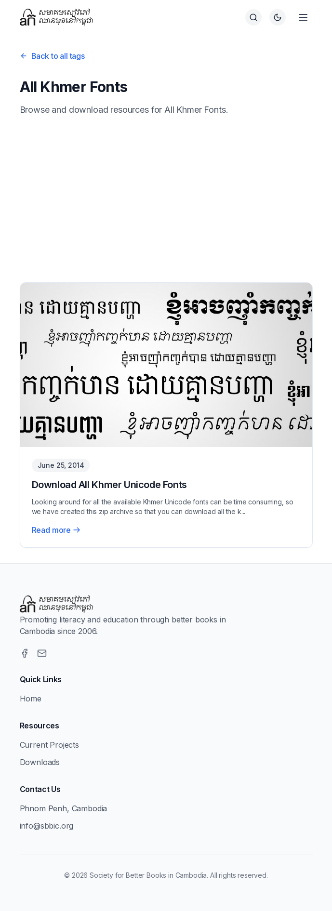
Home (30, 698)
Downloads (40, 762)
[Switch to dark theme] (277, 17)
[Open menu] (303, 17)
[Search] (253, 17)
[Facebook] (24, 653)
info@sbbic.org (47, 826)
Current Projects (49, 745)
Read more (56, 530)
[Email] (42, 653)
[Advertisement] (166, 199)
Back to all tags (52, 56)
